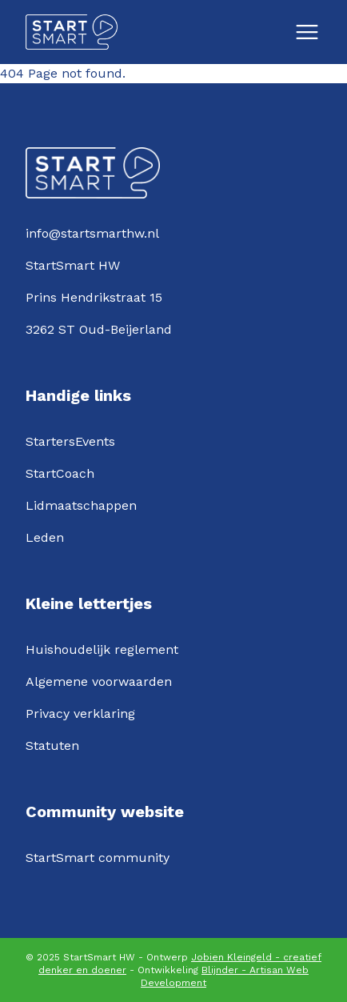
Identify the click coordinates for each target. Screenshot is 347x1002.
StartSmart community (98, 857)
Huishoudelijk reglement (102, 649)
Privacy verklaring (80, 713)
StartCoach (60, 473)
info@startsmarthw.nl (92, 233)
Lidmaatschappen (81, 505)
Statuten (52, 745)
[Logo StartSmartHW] (72, 32)
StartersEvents (70, 441)
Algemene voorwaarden (99, 681)
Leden (45, 537)
